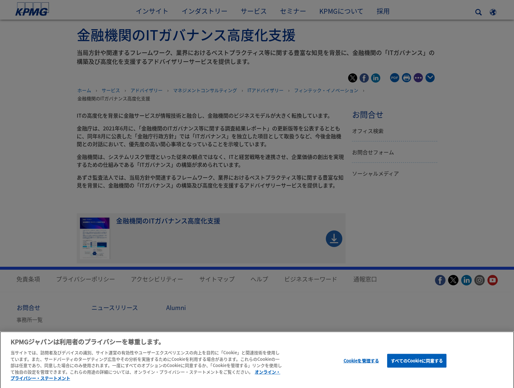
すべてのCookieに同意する (417, 363)
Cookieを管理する (361, 363)
